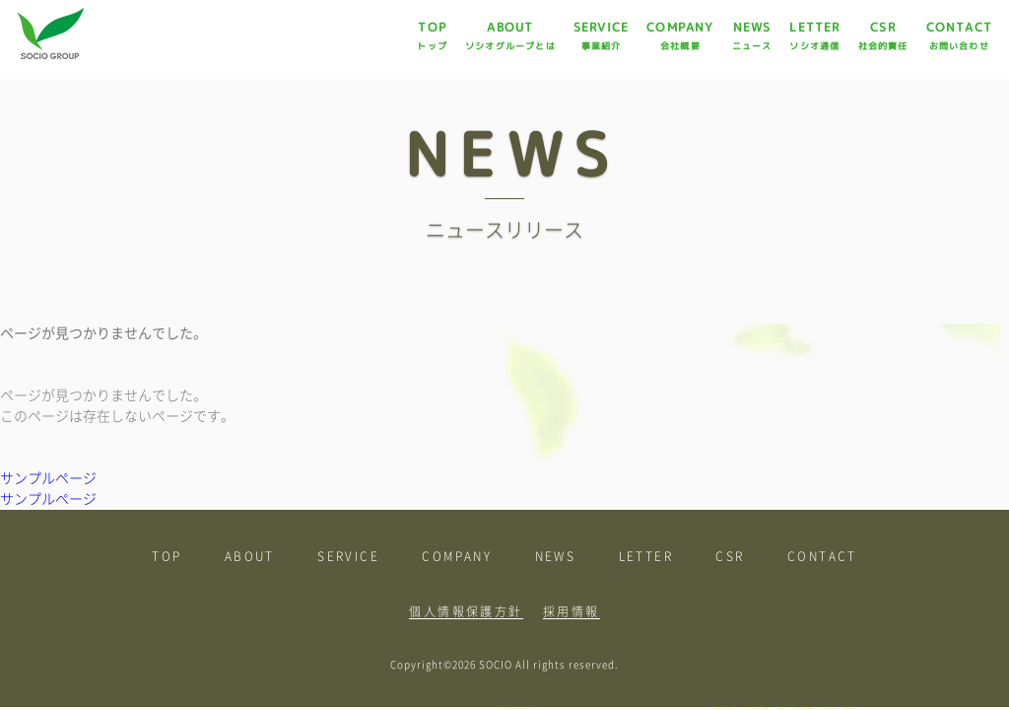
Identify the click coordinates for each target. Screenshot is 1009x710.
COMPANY (679, 35)
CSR (883, 35)
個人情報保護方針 (465, 611)
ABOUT (510, 35)
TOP (432, 35)
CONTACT (959, 35)
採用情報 (571, 611)
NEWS (752, 35)
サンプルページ (48, 478)
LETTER (814, 35)
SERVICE (601, 35)
